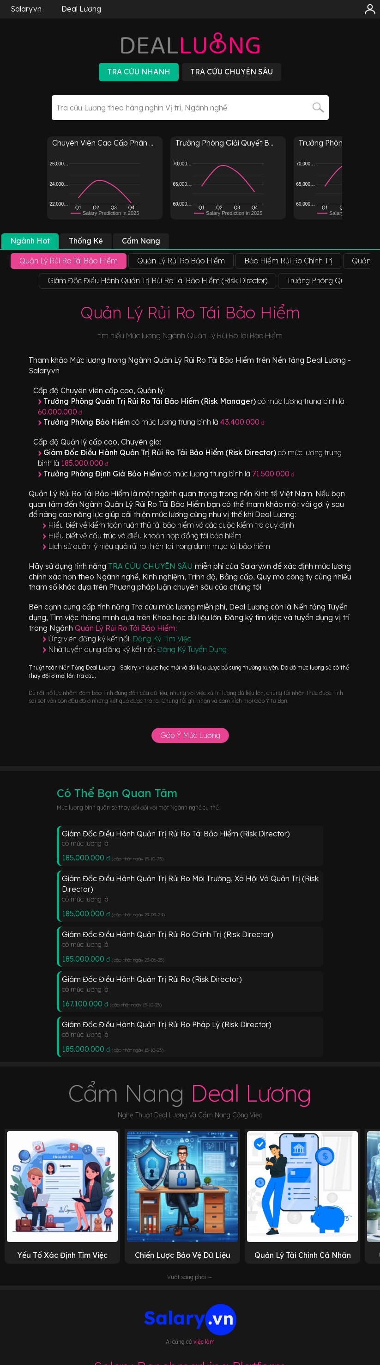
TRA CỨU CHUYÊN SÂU (151, 566)
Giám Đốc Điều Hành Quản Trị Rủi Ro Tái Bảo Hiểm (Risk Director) (176, 833)
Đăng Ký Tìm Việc (162, 638)
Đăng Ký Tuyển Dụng (192, 649)
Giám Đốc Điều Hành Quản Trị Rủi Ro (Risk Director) (152, 979)
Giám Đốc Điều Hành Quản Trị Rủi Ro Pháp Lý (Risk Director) (166, 1024)
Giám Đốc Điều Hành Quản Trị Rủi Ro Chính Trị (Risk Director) (167, 934)
